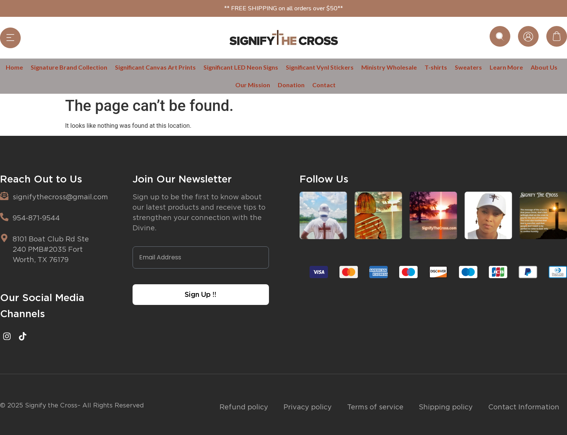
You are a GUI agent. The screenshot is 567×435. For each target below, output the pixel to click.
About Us (544, 67)
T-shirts (435, 67)
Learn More (506, 67)
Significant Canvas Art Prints (155, 67)
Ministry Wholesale (389, 67)
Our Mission (252, 84)
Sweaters (468, 67)
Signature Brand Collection (69, 67)
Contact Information (523, 407)
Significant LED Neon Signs (240, 67)
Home (14, 67)
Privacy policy (308, 407)
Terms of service (375, 407)
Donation (291, 84)
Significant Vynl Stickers (320, 67)
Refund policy (244, 407)
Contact (324, 84)
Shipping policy (446, 407)
